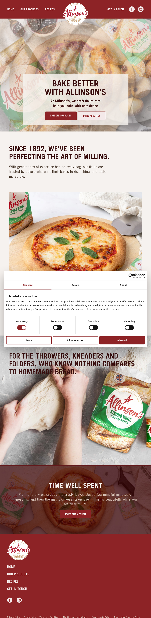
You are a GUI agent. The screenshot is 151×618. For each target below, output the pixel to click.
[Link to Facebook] (132, 9)
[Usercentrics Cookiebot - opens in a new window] (131, 275)
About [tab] (123, 285)
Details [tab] (75, 285)
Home (10, 9)
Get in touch (115, 9)
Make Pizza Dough (75, 514)
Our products (29, 9)
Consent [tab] (28, 285)
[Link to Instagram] (141, 9)
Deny (29, 340)
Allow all (122, 340)
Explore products (61, 115)
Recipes (50, 9)
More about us (92, 115)
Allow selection (75, 340)
